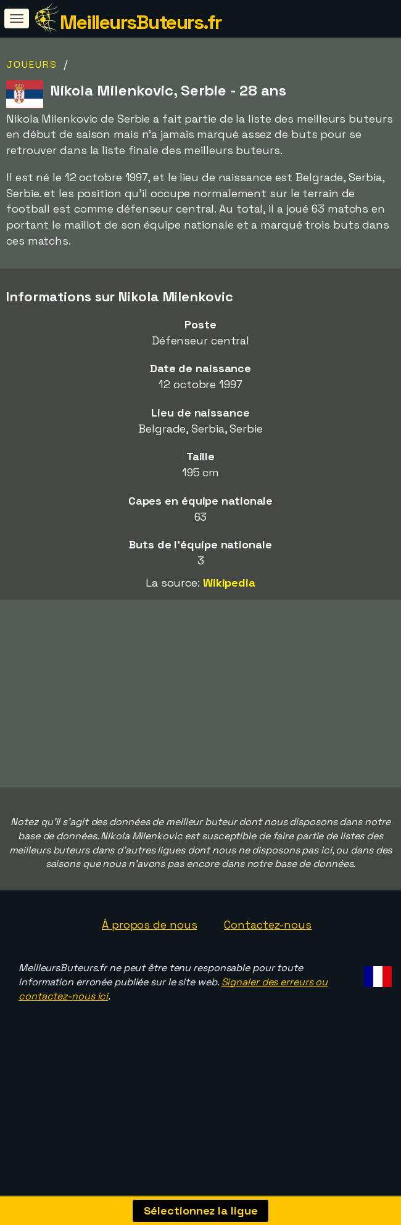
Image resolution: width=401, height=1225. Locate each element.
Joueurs (31, 64)
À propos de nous (149, 953)
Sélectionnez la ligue (201, 1210)
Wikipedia (229, 583)
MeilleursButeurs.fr (140, 22)
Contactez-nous (268, 953)
